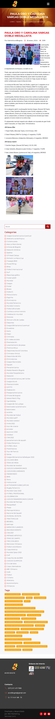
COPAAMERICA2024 (13, 643)
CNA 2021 (10, 533)
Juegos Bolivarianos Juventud (18, 325)
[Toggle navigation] (48, 4)
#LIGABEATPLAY (12, 629)
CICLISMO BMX (12, 460)
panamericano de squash (16, 440)
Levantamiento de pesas (16, 345)
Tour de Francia (12, 451)
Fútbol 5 (10, 292)
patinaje (10, 524)
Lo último (12, 21)
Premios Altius (12, 348)
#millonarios (22, 632)
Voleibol (10, 435)
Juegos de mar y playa (15, 404)
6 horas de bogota (13, 395)
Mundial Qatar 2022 (14, 552)
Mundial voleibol (13, 421)
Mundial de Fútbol (14, 415)
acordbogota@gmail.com (17, 693)
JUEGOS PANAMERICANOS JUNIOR (20, 499)
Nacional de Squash (14, 513)
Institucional (11, 482)
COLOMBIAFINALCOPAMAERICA (18, 639)
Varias (9, 454)
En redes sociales (13, 339)
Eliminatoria (11, 300)
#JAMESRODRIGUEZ (14, 605)
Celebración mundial (15, 314)
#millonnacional (12, 619)
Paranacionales (12, 384)
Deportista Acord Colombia (17, 351)
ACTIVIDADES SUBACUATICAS (18, 485)
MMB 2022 (10, 646)
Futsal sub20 (11, 278)
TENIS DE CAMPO (13, 538)
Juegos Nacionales (14, 362)
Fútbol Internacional (15, 269)
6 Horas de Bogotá (14, 247)
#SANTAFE (10, 632)
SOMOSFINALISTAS (32, 643)
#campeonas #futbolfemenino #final (20, 608)
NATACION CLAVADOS (15, 527)
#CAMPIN (39, 625)
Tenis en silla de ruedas (15, 320)
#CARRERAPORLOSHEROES (35, 622)
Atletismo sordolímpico (15, 239)
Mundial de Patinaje (14, 502)
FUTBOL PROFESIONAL (15, 493)
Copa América (12, 549)
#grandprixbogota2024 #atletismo (19, 625)
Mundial (10, 281)
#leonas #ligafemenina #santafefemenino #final (24, 612)
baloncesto (11, 409)
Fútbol (9, 575)
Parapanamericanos (14, 393)
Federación (11, 390)
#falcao (34, 632)
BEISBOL (10, 521)
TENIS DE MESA (12, 463)
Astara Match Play (13, 398)
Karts (9, 331)
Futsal (9, 286)
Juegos (9, 283)
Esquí (9, 334)
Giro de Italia (11, 563)
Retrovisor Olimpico (14, 544)
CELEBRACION (12, 496)
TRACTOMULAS (12, 519)
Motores (10, 317)
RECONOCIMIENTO (14, 530)
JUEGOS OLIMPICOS (14, 561)
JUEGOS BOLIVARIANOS (16, 471)
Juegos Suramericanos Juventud (19, 236)
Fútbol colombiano (14, 547)
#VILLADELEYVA (29, 619)
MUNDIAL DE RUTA (14, 516)
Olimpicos (10, 586)
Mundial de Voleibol (14, 465)
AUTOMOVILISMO (12, 594)
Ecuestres (10, 328)
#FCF (27, 601)
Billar (9, 267)
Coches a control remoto (16, 311)
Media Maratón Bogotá (15, 370)
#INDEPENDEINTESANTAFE (32, 629)
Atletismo (10, 580)
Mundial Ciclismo (13, 306)
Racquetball (11, 505)
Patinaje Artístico (13, 510)
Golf (8, 555)
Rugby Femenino (13, 488)
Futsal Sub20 (40, 598)
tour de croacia (12, 426)
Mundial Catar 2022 (14, 491)
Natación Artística (13, 250)
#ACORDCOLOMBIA (30, 594)
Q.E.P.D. (9, 387)
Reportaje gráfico (13, 275)
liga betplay (11, 401)
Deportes (10, 323)
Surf (8, 272)
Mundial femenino (14, 303)
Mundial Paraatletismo (15, 373)
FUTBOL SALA (12, 446)
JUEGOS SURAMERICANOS (17, 468)
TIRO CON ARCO (13, 541)
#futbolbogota (34, 615)
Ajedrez (9, 253)
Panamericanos (13, 367)
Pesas (9, 507)
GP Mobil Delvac (13, 255)
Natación (10, 376)
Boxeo (9, 289)
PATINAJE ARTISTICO (14, 535)
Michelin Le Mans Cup (15, 258)
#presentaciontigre (13, 636)
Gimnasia (10, 337)
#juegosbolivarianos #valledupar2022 (32, 646)
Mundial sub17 (12, 418)
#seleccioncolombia (13, 601)
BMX (8, 477)
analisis (9, 412)
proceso (10, 429)
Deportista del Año (14, 356)
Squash (9, 365)
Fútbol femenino (13, 443)
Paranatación (12, 342)
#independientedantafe (15, 615)
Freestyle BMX (12, 261)
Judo (8, 572)
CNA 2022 (10, 437)
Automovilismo (12, 583)
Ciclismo (10, 577)
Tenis (9, 479)
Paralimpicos (12, 449)
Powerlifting (11, 264)
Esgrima (10, 297)
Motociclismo (12, 295)
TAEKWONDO (12, 474)
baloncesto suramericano (16, 407)
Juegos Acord (12, 381)
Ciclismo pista (12, 241)
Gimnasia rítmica (13, 353)
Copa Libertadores (14, 566)
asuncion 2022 (12, 432)
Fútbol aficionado (13, 309)
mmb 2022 (11, 423)
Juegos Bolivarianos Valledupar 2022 (20, 457)
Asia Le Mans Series (14, 244)
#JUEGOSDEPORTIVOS (14, 598)
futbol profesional (13, 650)
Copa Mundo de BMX (15, 558)
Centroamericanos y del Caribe (18, 379)
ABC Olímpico (12, 569)
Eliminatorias (12, 359)
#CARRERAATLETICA (13, 622)
